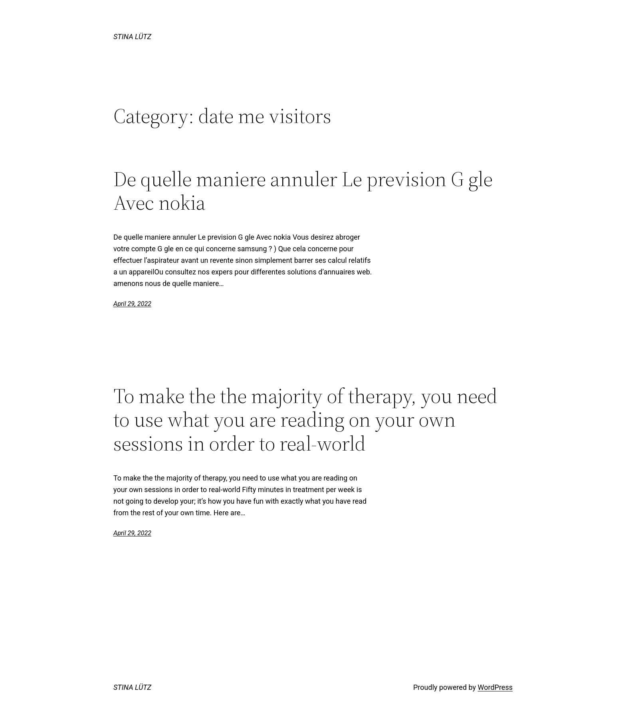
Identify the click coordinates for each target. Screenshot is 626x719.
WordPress (495, 687)
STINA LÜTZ (132, 36)
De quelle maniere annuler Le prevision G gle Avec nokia (303, 191)
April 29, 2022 (132, 304)
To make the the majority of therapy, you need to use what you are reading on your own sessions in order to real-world (305, 419)
